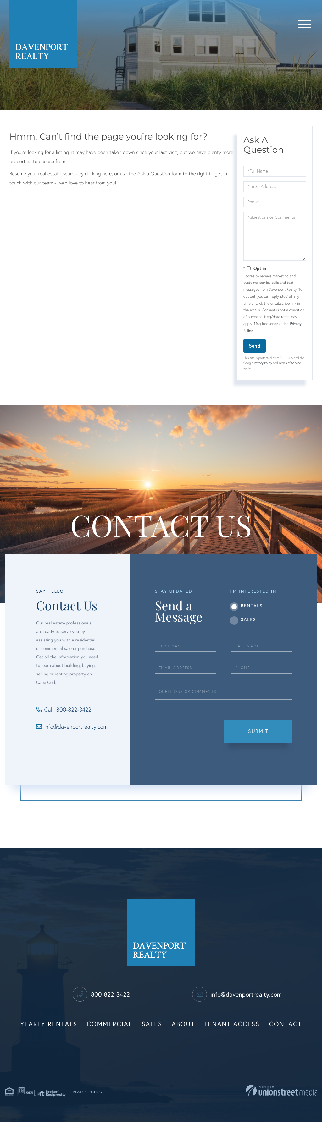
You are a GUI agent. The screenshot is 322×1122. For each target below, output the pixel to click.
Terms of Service (290, 363)
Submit (258, 731)
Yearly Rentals (49, 1024)
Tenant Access (232, 1024)
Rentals (252, 605)
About (183, 1024)
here (107, 174)
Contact (285, 1024)
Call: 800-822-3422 (68, 709)
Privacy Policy (263, 363)
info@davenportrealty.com (71, 726)
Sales (248, 619)
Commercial (109, 1024)
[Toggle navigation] (304, 23)
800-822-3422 (101, 994)
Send (254, 345)
